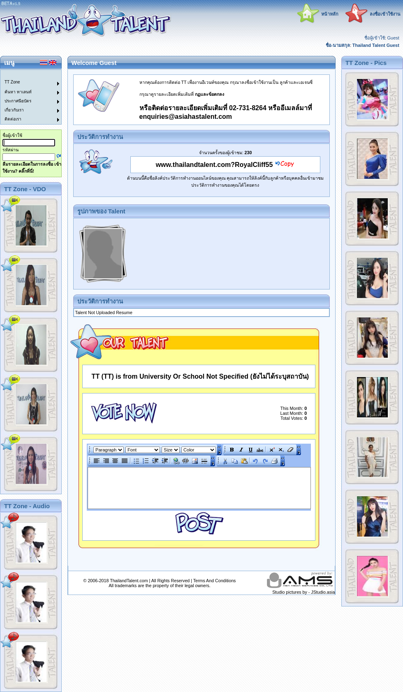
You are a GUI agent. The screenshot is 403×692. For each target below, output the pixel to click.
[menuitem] (25, 74)
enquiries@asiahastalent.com (185, 116)
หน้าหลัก (329, 14)
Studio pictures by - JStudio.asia (303, 592)
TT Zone (12, 82)
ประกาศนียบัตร (18, 101)
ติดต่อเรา (13, 119)
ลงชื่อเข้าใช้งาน (385, 14)
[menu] (25, 97)
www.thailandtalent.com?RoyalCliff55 (214, 164)
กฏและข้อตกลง (209, 94)
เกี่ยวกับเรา (14, 110)
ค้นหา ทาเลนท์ (18, 92)
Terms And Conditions (214, 580)
